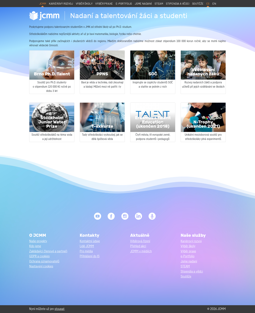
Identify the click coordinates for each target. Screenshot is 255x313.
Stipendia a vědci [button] (192, 271)
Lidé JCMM (87, 246)
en (214, 3)
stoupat (59, 309)
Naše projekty (38, 241)
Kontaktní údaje (90, 241)
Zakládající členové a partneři (48, 251)
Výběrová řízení (140, 241)
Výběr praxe (104, 3)
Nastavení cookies (41, 266)
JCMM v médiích (141, 251)
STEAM (159, 3)
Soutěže (198, 3)
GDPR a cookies (39, 256)
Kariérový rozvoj (61, 3)
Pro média (86, 251)
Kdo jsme (35, 246)
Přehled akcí (138, 246)
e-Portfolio (124, 3)
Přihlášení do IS (90, 256)
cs (207, 3)
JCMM (42, 3)
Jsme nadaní (143, 3)
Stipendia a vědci (177, 3)
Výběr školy (84, 3)
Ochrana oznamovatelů (44, 261)
